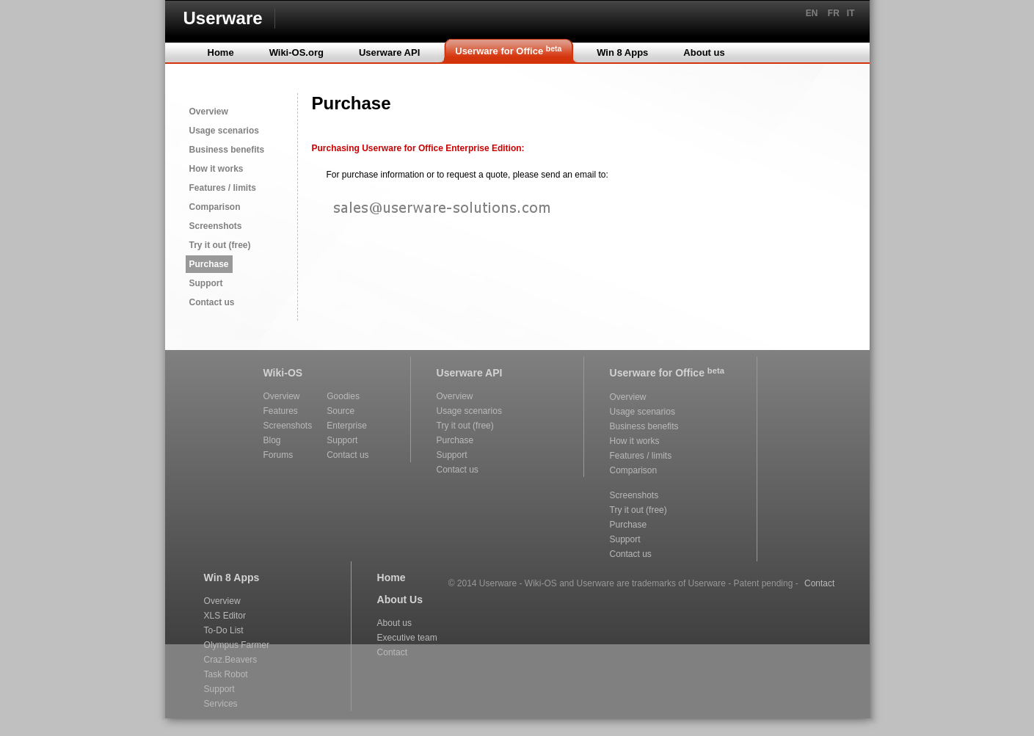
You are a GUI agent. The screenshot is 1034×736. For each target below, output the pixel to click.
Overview (208, 111)
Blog (272, 440)
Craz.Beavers (231, 660)
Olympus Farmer (236, 645)
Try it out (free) (220, 245)
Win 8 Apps (232, 577)
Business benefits (227, 150)
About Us (400, 599)
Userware (223, 18)
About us (394, 623)
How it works (216, 169)
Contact (392, 652)
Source (340, 411)
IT (851, 13)
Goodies (343, 396)
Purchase (209, 264)
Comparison (215, 207)
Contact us (212, 302)
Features (280, 411)
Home (391, 577)
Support (206, 283)
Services (221, 704)
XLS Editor (225, 616)
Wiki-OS (283, 373)
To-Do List (224, 630)
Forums (278, 455)
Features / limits (222, 188)
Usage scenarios (224, 130)
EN (812, 13)
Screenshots (215, 226)
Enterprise (347, 425)
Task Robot (226, 674)
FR (834, 13)
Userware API (470, 373)
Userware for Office (667, 372)
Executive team (407, 638)
